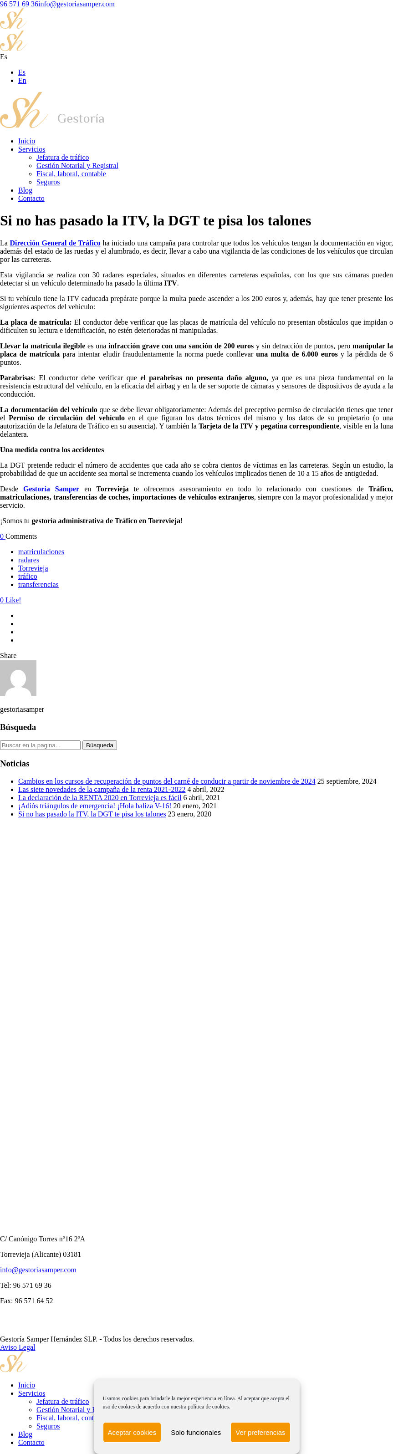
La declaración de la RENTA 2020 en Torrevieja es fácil (99, 797)
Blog (25, 190)
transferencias (38, 584)
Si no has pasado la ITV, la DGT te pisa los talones (92, 814)
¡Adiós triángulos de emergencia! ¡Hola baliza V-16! (95, 806)
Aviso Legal (17, 1347)
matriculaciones (41, 552)
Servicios (32, 149)
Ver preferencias (260, 1432)
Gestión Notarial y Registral (77, 165)
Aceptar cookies (131, 1432)
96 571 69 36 (19, 4)
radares (28, 560)
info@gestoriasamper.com (76, 4)
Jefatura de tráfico (62, 157)
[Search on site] (40, 745)
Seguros (48, 182)
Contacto (31, 198)
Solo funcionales (196, 1432)
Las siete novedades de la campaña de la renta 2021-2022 (101, 789)
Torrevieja (33, 568)
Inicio (26, 141)
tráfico (27, 576)
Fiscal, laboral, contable (71, 174)
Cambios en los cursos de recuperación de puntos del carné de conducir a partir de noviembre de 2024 (167, 781)
